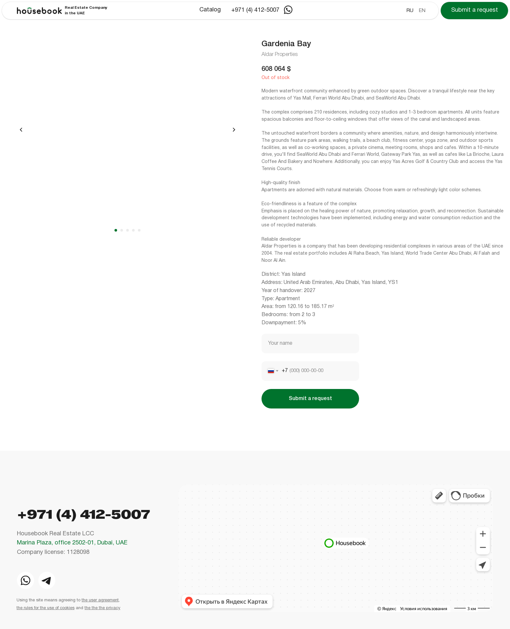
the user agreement (100, 600)
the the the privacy (102, 608)
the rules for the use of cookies (45, 608)
